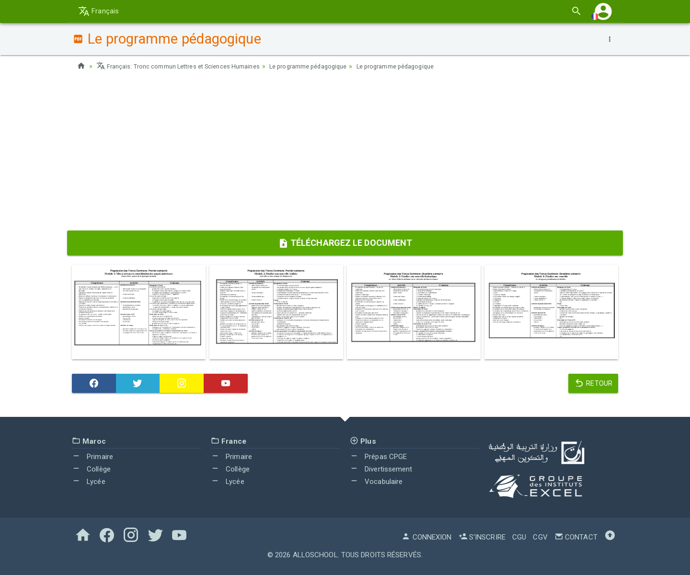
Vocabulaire (376, 481)
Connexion (426, 537)
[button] (603, 11)
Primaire (92, 456)
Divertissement (381, 469)
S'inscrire (482, 537)
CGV (540, 537)
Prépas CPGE (378, 456)
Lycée (88, 481)
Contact (576, 537)
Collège (91, 469)
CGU (519, 537)
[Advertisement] (345, 154)
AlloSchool (315, 555)
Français (98, 11)
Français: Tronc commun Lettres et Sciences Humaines (185, 66)
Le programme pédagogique (328, 66)
